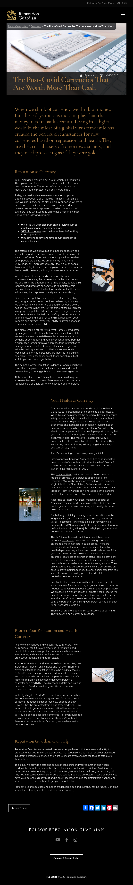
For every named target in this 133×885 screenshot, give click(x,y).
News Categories (18, 26)
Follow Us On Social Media (100, 3)
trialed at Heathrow (61, 490)
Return (19, 808)
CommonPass (63, 474)
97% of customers (31, 231)
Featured (36, 26)
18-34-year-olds (37, 224)
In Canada (67, 540)
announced (104, 459)
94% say (26, 237)
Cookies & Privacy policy (66, 858)
